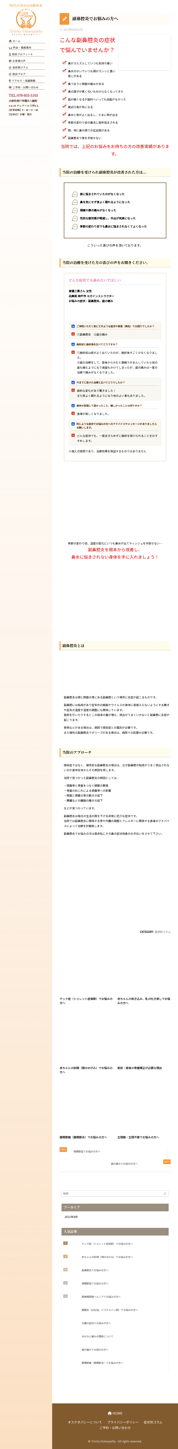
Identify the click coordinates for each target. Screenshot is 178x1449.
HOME (117, 1413)
